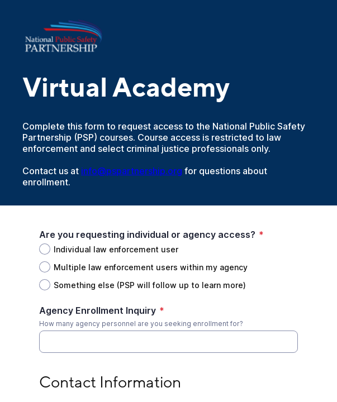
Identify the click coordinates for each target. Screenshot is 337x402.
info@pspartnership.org (131, 170)
